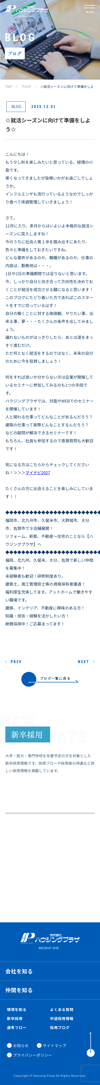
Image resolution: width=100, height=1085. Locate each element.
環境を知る (17, 1009)
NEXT (83, 662)
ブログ (26, 86)
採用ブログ (60, 1027)
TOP (8, 86)
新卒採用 (15, 1018)
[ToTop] (91, 1044)
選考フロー (17, 1027)
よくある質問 (62, 1009)
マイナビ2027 (37, 472)
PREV (16, 662)
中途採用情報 (62, 1018)
